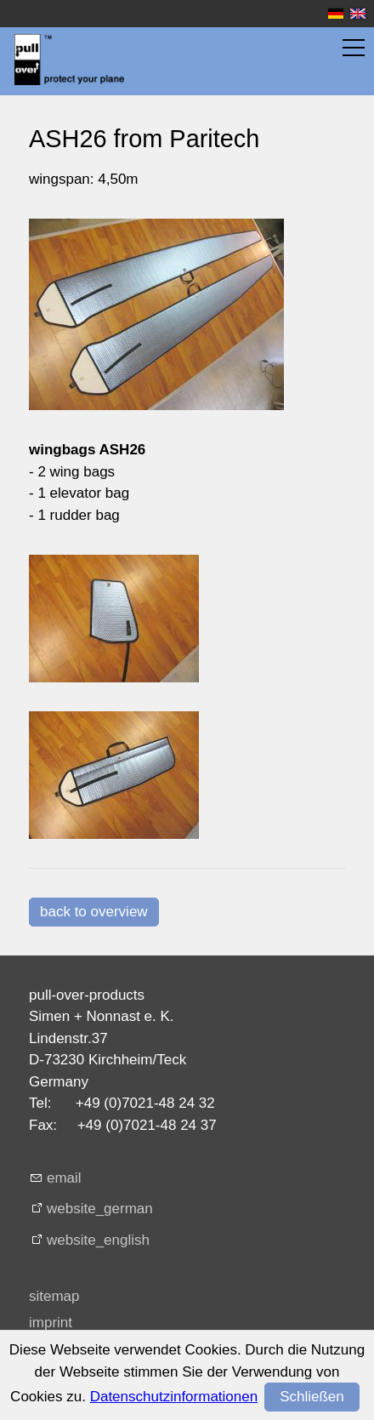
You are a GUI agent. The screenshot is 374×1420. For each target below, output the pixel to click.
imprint (50, 1322)
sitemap (54, 1296)
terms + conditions (87, 1350)
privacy (52, 1377)
